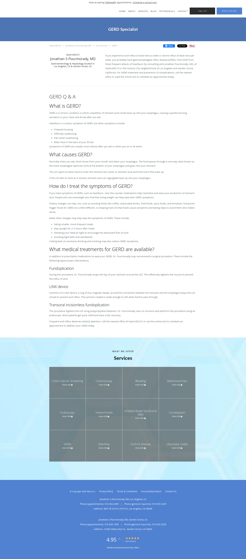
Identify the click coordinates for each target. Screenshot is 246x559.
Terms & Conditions (127, 491)
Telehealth (110, 2)
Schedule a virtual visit (145, 2)
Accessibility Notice (151, 491)
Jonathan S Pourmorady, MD (78, 45)
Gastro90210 (55, 45)
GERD (114, 45)
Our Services (101, 45)
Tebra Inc (90, 491)
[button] (229, 11)
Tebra (136, 547)
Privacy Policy (106, 491)
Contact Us (170, 491)
